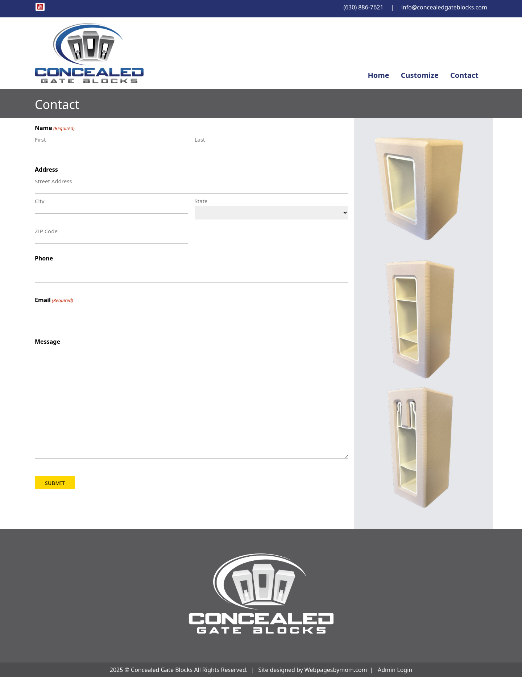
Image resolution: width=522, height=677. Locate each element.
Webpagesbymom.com (335, 670)
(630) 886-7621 (363, 7)
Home (378, 75)
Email (54, 300)
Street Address (53, 180)
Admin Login (395, 670)
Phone (44, 258)
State (201, 200)
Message (47, 342)
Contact (464, 75)
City (39, 200)
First (40, 139)
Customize (420, 75)
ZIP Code (46, 230)
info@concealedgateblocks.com (444, 7)
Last (200, 139)
